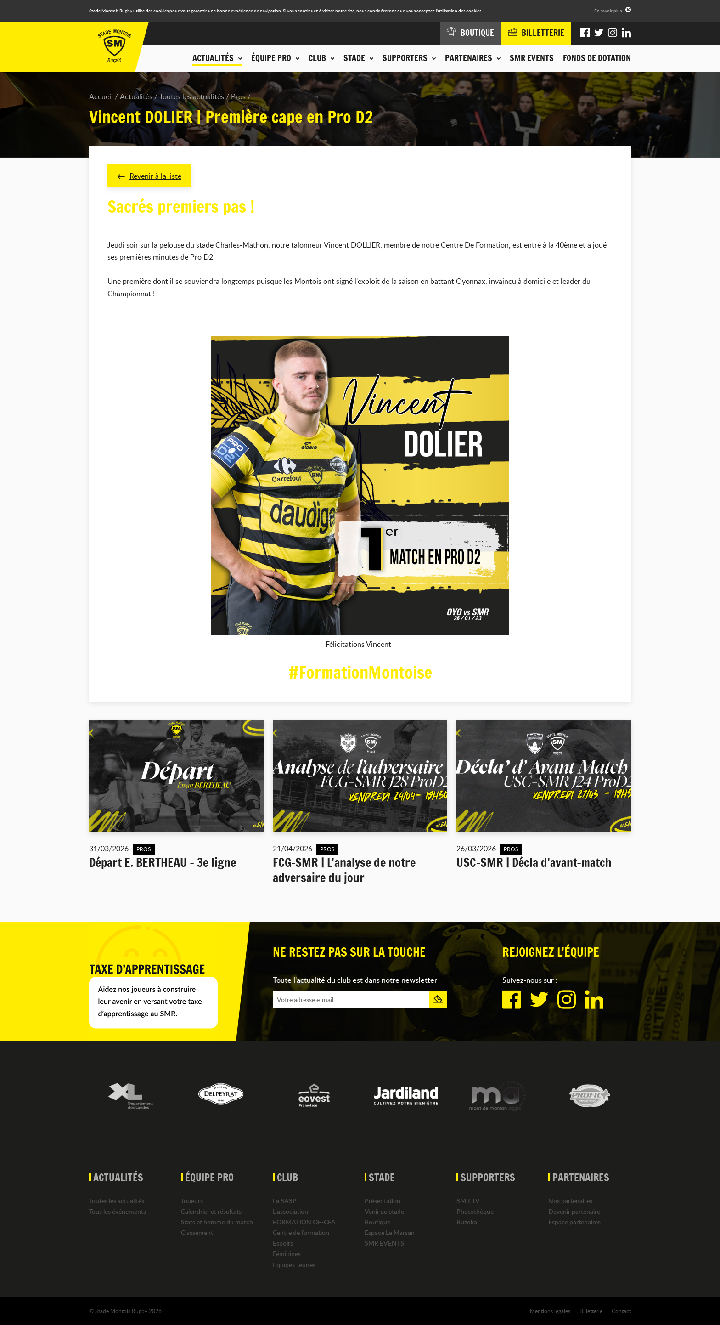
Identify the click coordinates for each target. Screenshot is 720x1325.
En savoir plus (608, 10)
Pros (238, 96)
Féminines (287, 1254)
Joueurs (192, 1200)
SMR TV (468, 1200)
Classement (197, 1232)
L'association (290, 1211)
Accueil (101, 96)
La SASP (285, 1200)
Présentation (382, 1200)
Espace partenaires (574, 1221)
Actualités (136, 96)
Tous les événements (117, 1211)
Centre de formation (301, 1232)
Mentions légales (550, 1310)
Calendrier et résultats (211, 1211)
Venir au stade (384, 1211)
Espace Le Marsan (390, 1232)
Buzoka (466, 1221)
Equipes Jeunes (294, 1264)
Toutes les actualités (191, 96)
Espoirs (283, 1243)
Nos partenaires (570, 1200)
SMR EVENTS (532, 58)
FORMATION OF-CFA (304, 1221)
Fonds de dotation (597, 58)
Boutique (377, 1221)
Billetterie (590, 1310)
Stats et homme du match (217, 1221)
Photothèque (475, 1211)
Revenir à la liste (149, 176)
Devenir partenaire (574, 1211)
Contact (621, 1310)
